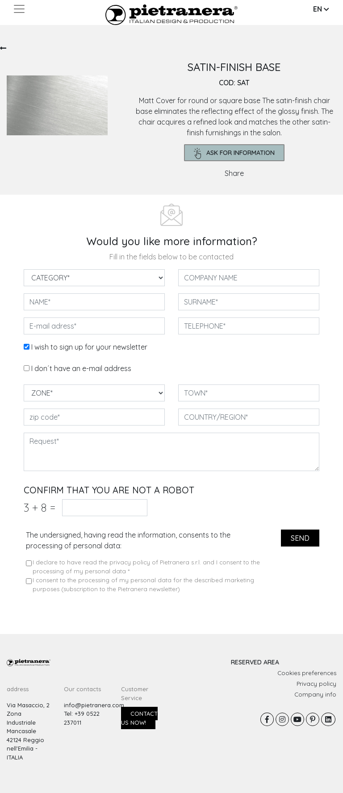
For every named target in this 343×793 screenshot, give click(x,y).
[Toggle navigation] (19, 9)
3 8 (39, 507)
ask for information (234, 153)
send (300, 538)
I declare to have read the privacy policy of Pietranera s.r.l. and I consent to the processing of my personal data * (146, 567)
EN (321, 8)
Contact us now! (139, 718)
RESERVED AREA (255, 662)
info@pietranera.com (94, 705)
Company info (315, 694)
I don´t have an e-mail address (81, 368)
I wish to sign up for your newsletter (89, 346)
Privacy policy (316, 683)
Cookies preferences (306, 672)
